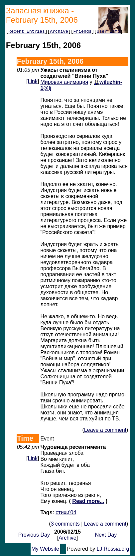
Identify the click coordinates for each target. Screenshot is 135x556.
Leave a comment (105, 431)
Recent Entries (26, 32)
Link (33, 82)
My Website (45, 550)
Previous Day (34, 536)
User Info (108, 32)
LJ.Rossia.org (113, 550)
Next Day (106, 536)
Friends (82, 32)
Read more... (88, 502)
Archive (59, 32)
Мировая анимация (64, 83)
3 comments (65, 525)
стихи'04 (66, 513)
